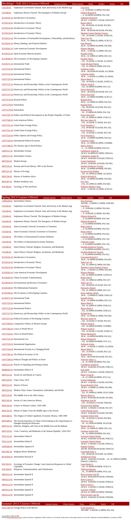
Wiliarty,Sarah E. (88, 84)
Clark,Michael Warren (90, 64)
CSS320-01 (6, 226)
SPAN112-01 (7, 474)
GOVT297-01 (7, 115)
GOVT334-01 (7, 349)
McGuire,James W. (88, 120)
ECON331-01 (7, 54)
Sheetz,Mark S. (87, 79)
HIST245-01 (7, 400)
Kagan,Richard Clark (89, 385)
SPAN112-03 (7, 485)
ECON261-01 (7, 48)
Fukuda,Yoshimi (88, 446)
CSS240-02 (6, 221)
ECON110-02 (7, 28)
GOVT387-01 (7, 508)
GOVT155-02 (7, 74)
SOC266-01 (7, 187)
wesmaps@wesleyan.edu (14, 517)
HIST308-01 (7, 421)
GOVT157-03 (7, 95)
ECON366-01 (7, 59)
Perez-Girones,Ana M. (90, 474)
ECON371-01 (7, 64)
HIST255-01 (7, 411)
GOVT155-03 (7, 79)
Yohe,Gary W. (86, 28)
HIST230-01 (7, 176)
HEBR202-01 (7, 370)
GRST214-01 (7, 365)
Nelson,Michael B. (88, 334)
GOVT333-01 (7, 344)
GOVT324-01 (7, 334)
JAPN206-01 (7, 446)
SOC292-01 (7, 464)
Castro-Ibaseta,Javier (90, 411)
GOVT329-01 (7, 141)
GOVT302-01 (7, 120)
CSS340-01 (6, 247)
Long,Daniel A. (87, 464)
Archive (101, 4)
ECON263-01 (7, 278)
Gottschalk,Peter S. (88, 452)
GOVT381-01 (7, 354)
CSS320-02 (6, 232)
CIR (121, 4)
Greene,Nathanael (88, 161)
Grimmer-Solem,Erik (90, 416)
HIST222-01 (7, 385)
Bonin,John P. (86, 23)
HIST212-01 (7, 375)
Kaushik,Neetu (87, 54)
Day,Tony (85, 181)
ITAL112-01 (7, 436)
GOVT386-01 (7, 146)
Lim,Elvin (85, 8)
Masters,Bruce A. (88, 395)
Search (112, 4)
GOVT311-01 (7, 125)
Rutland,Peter (86, 100)
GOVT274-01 (7, 100)
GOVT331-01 (7, 339)
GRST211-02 (7, 156)
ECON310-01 (7, 283)
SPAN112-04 (7, 490)
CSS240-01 (6, 13)
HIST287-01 (7, 181)
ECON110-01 (7, 23)
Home (91, 4)
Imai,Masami (86, 43)
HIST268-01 (7, 416)
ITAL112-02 (7, 441)
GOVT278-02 (7, 110)
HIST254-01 (7, 405)
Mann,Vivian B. (87, 375)
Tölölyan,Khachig (88, 469)
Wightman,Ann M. (88, 400)
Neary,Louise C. (87, 479)
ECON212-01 (7, 38)
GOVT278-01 (7, 105)
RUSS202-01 (7, 457)
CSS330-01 (6, 237)
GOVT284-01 (7, 324)
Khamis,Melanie (88, 48)
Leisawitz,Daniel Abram (91, 436)
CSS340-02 (6, 252)
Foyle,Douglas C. (88, 125)
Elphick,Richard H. (89, 13)
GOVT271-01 (7, 319)
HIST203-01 (7, 161)
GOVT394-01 (7, 359)
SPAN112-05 (7, 495)
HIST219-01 (7, 166)
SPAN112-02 (7, 479)
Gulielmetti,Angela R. (90, 151)
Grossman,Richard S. (89, 257)
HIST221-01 (7, 171)
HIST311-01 (7, 426)
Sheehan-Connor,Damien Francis (94, 33)
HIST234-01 (7, 395)
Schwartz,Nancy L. (88, 359)
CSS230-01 (6, 8)
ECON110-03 (7, 33)
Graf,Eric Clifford (88, 490)
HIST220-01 (7, 380)
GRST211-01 (7, 151)
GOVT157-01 (7, 84)
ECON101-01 (7, 18)
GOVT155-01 (7, 69)
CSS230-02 (6, 211)
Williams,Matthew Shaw (91, 187)
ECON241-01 (7, 43)
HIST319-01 (7, 431)
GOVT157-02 (7, 89)
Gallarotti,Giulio (88, 69)
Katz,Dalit (85, 370)
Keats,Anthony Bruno (90, 293)
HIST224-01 (7, 390)
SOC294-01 (7, 469)
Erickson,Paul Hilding (90, 171)
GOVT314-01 (7, 135)
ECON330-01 (7, 288)
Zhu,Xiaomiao (87, 201)
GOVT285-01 (7, 329)
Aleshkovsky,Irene (88, 457)
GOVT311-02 (7, 130)
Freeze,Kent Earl (88, 89)
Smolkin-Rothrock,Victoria (92, 166)
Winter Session (77, 4)
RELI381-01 (7, 452)
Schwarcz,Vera (87, 390)
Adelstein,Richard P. (89, 18)
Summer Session (60, 4)
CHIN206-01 (7, 201)
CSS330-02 (6, 242)
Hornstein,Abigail (88, 288)
